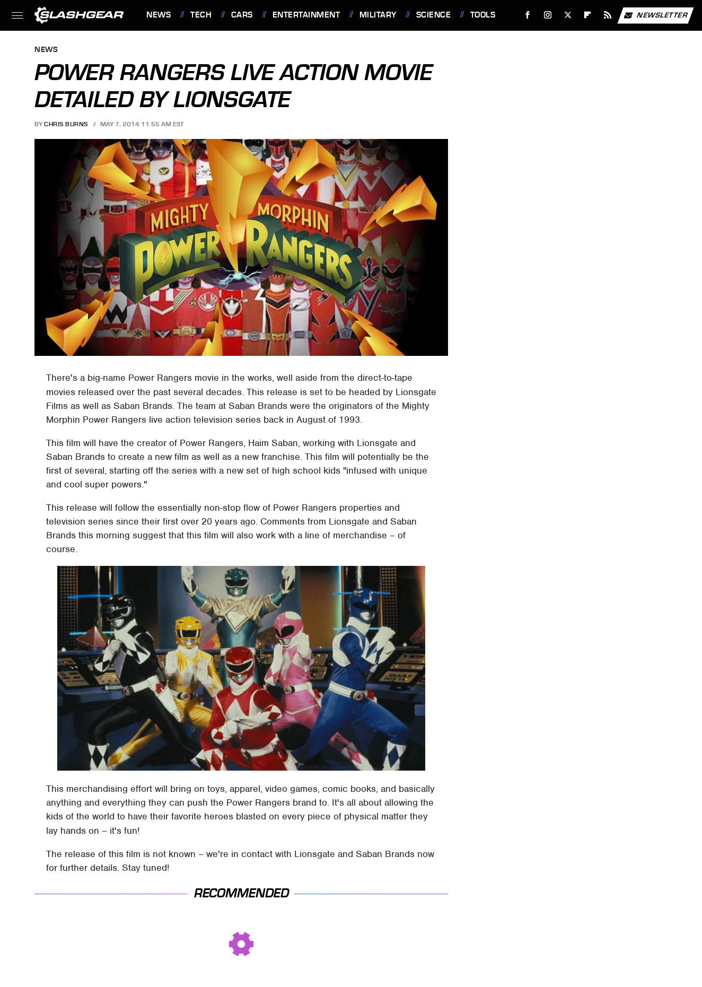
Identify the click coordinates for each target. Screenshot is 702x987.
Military (378, 15)
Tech (201, 15)
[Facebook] (528, 15)
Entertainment (306, 15)
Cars (242, 15)
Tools (483, 15)
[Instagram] (548, 15)
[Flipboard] (587, 15)
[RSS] (608, 15)
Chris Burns (66, 124)
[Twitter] (567, 15)
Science (433, 15)
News (158, 15)
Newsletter (655, 15)
